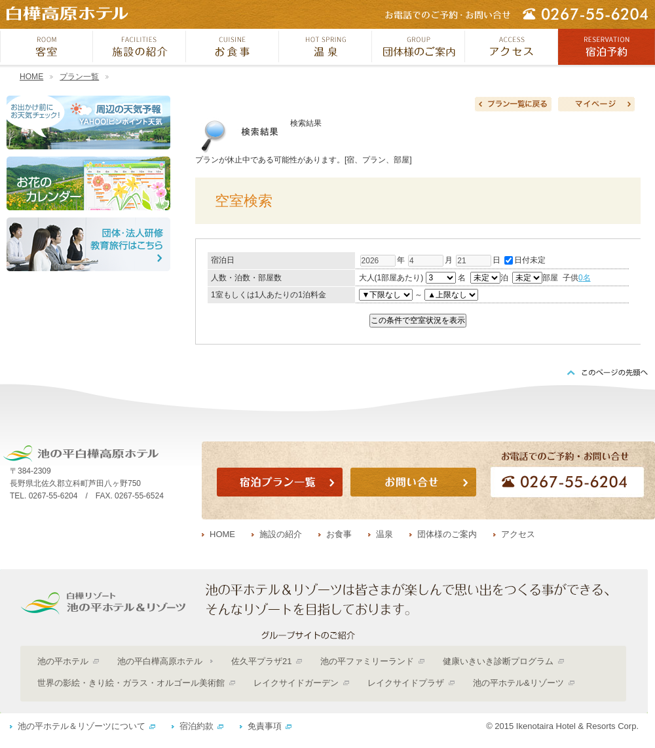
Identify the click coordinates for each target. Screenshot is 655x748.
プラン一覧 (79, 76)
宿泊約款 (196, 726)
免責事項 (265, 726)
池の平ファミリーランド (367, 661)
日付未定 (525, 260)
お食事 (339, 534)
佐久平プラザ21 (261, 661)
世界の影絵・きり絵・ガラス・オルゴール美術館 (131, 683)
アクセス (518, 534)
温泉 (384, 534)
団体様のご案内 (447, 534)
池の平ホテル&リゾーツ (518, 683)
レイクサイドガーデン (296, 683)
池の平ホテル (62, 661)
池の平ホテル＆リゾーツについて (81, 726)
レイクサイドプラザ (405, 683)
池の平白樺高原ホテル (159, 661)
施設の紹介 (280, 534)
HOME (31, 76)
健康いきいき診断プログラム (498, 661)
